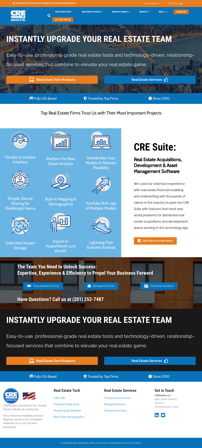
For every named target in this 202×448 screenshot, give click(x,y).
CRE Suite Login (176, 3)
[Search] (47, 15)
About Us (143, 11)
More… (162, 11)
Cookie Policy (115, 443)
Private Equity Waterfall (67, 410)
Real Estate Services (91, 11)
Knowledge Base (152, 3)
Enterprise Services (115, 410)
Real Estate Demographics (69, 416)
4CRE (91, 443)
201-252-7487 (62, 19)
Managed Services (115, 404)
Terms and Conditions (132, 443)
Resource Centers (120, 11)
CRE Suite (59, 398)
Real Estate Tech (62, 11)
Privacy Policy (102, 443)
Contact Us (181, 11)
